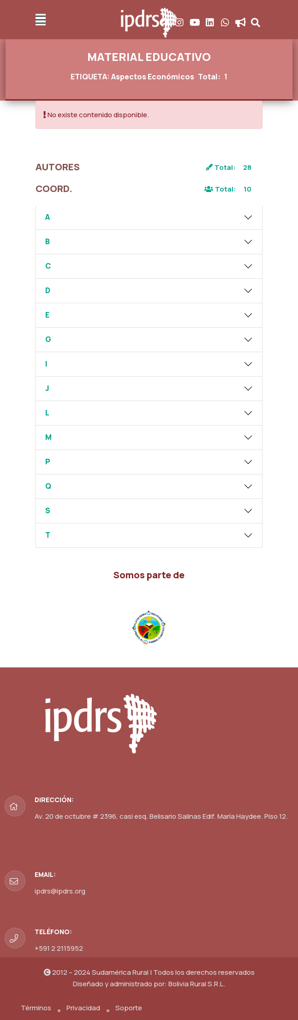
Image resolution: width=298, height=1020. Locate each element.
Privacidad (83, 1008)
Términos (36, 1008)
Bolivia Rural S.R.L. (196, 984)
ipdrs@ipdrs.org (60, 891)
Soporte (128, 1008)
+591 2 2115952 (59, 948)
